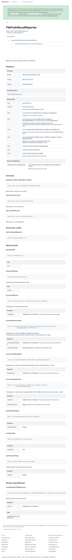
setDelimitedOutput (27, 146)
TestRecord (25, 60)
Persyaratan (4, 540)
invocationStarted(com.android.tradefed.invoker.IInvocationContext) (42, 124)
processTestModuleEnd (28, 129)
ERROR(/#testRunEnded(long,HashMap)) (32, 142)
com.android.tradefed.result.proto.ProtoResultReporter (24, 40)
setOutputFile (26, 149)
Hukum (18, 557)
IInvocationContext (41, 120)
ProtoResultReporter (17, 32)
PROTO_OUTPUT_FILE (27, 79)
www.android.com (53, 544)
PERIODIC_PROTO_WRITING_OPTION (31, 74)
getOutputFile (26, 103)
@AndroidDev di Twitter (30, 540)
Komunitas (13, 557)
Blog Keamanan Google (30, 544)
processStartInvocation (29, 119)
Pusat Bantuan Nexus (53, 542)
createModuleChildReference (36, 164)
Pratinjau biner (5, 544)
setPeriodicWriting (27, 153)
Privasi (27, 557)
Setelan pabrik (5, 546)
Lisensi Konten (41, 525)
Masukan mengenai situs (35, 557)
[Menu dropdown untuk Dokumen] (19, 1)
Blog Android (28, 542)
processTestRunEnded (28, 137)
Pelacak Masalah (52, 551)
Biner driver (4, 549)
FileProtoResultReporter (14, 94)
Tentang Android (5, 557)
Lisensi (23, 557)
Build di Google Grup (29, 549)
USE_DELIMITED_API (27, 84)
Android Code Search (27, 1)
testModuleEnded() (58, 132)
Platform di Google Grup (30, 546)
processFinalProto (27, 113)
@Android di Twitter (29, 537)
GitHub (3, 551)
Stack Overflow (52, 549)
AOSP (7, 22)
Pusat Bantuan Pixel (53, 540)
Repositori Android (6, 537)
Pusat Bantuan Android (54, 537)
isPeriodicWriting (27, 106)
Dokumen (14, 1)
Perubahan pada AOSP (51, 16)
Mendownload (5, 542)
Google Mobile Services (54, 546)
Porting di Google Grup (30, 551)
